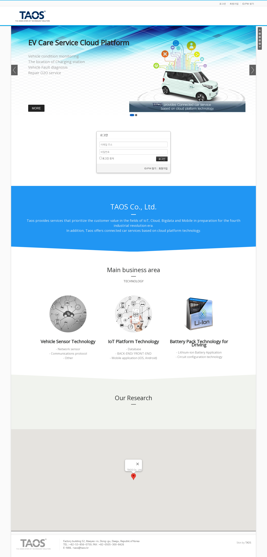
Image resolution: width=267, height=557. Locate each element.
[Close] (137, 464)
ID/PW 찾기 (248, 3)
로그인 (222, 3)
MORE (40, 108)
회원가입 (234, 3)
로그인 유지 (106, 158)
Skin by (244, 542)
